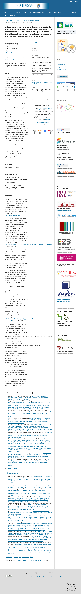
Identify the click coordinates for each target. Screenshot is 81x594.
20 (30, 557)
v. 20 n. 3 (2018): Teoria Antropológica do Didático (27, 20)
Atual (11, 12)
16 (24, 557)
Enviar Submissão (62, 76)
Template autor (35, 396)
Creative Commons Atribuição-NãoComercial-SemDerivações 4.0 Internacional (47, 577)
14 (20, 557)
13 (19, 557)
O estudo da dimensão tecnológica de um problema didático (30, 433)
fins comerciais (48, 119)
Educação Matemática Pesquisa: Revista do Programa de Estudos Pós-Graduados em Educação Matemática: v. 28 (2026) (28, 435)
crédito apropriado (40, 106)
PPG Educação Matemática (37, 12)
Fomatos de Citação (38, 74)
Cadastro (71, 1)
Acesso (76, 1)
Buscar (74, 12)
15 (22, 557)
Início (6, 20)
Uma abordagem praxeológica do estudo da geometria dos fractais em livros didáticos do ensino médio (28, 537)
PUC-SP (6, 15)
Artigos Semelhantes (11, 473)
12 (17, 557)
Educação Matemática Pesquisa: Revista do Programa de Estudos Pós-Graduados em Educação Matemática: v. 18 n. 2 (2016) (28, 408)
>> (17, 468)
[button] (61, 83)
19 (28, 557)
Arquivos (17, 12)
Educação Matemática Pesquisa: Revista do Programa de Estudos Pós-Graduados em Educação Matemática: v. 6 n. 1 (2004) (28, 397)
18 (27, 557)
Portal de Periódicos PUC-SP (54, 12)
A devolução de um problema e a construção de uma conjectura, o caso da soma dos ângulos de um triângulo (29, 440)
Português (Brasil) (61, 69)
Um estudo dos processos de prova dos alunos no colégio (29, 453)
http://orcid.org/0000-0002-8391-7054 (13, 51)
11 (16, 557)
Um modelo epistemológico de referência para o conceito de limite (28, 460)
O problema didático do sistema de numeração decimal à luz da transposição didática (27, 505)
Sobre (4, 12)
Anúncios (12, 15)
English (59, 62)
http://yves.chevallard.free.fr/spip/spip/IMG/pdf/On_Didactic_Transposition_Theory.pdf (28, 244)
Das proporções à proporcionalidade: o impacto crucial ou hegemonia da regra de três (29, 419)
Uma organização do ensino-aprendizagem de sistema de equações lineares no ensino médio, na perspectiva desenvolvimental (29, 498)
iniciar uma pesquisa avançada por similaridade (28, 560)
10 (14, 468)
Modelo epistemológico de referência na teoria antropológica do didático (27, 490)
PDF (35, 43)
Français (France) (61, 67)
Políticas (24, 12)
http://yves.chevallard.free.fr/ (13, 215)
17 (25, 557)
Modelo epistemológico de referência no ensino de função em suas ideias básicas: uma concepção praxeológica (30, 476)
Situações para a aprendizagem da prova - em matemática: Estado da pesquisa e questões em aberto (30, 425)
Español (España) (61, 64)
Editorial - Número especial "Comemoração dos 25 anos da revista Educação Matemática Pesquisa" (27, 445)
